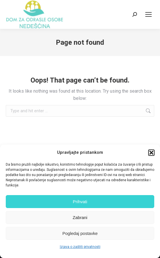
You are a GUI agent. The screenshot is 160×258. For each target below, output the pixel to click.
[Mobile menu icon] (148, 14)
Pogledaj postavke (80, 233)
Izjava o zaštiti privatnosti (80, 247)
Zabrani (80, 217)
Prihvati (80, 201)
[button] (151, 153)
